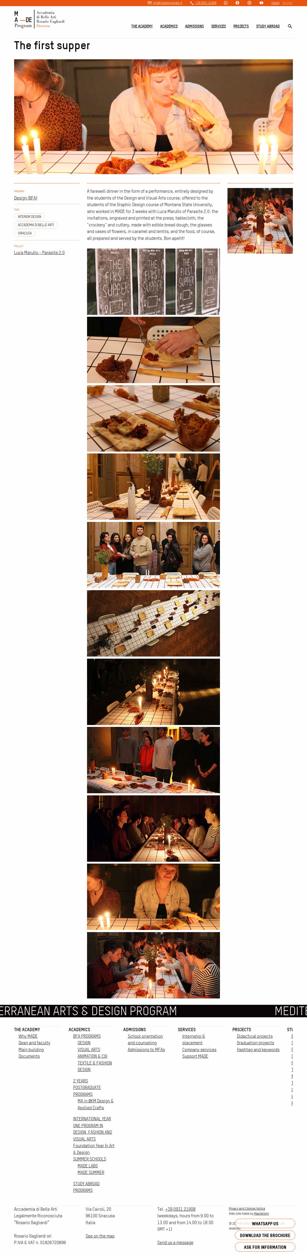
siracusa (25, 233)
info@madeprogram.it (167, 3)
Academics (169, 26)
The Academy (142, 26)
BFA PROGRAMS (87, 1036)
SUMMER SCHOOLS (89, 1159)
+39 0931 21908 (205, 3)
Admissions (194, 26)
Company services (199, 1049)
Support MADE (195, 1056)
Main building (31, 1049)
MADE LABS (88, 1166)
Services (218, 26)
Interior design (29, 217)
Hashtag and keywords (258, 1049)
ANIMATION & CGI (92, 1056)
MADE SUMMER (91, 1172)
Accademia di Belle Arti (36, 225)
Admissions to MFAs (146, 1049)
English (288, 3)
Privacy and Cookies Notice (247, 1208)
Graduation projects (255, 1043)
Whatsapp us (265, 1223)
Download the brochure (265, 1235)
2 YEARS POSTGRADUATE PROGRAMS (87, 1087)
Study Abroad (268, 26)
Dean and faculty (34, 1043)
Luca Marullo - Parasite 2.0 (39, 252)
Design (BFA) (25, 198)
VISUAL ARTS (89, 1049)
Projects (241, 26)
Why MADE (28, 1036)
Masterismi (261, 1213)
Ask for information (265, 1247)
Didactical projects (255, 1036)
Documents (29, 1056)
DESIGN (84, 1043)
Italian (275, 3)
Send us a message (175, 1242)
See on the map (100, 1236)
